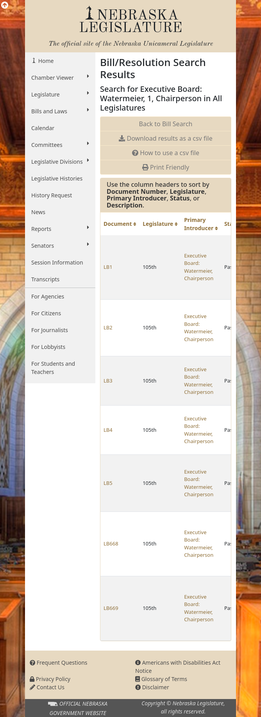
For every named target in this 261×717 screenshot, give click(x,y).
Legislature (60, 94)
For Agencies (47, 296)
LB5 (108, 482)
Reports (60, 228)
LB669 (111, 608)
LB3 (108, 380)
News (38, 212)
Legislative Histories (56, 178)
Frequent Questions (59, 662)
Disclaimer (152, 687)
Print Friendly (165, 167)
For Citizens (46, 313)
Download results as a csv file (165, 138)
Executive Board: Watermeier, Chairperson (198, 267)
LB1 (108, 266)
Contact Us (47, 687)
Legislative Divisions (60, 161)
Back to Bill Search (166, 124)
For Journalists (49, 330)
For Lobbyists (48, 346)
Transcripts (45, 279)
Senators (60, 245)
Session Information (57, 262)
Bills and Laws (60, 111)
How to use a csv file (165, 152)
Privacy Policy (50, 679)
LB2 (108, 327)
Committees (60, 144)
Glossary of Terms (161, 679)
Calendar (42, 128)
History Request (51, 195)
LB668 (111, 543)
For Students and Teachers (53, 367)
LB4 (108, 429)
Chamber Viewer (60, 77)
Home (45, 60)
